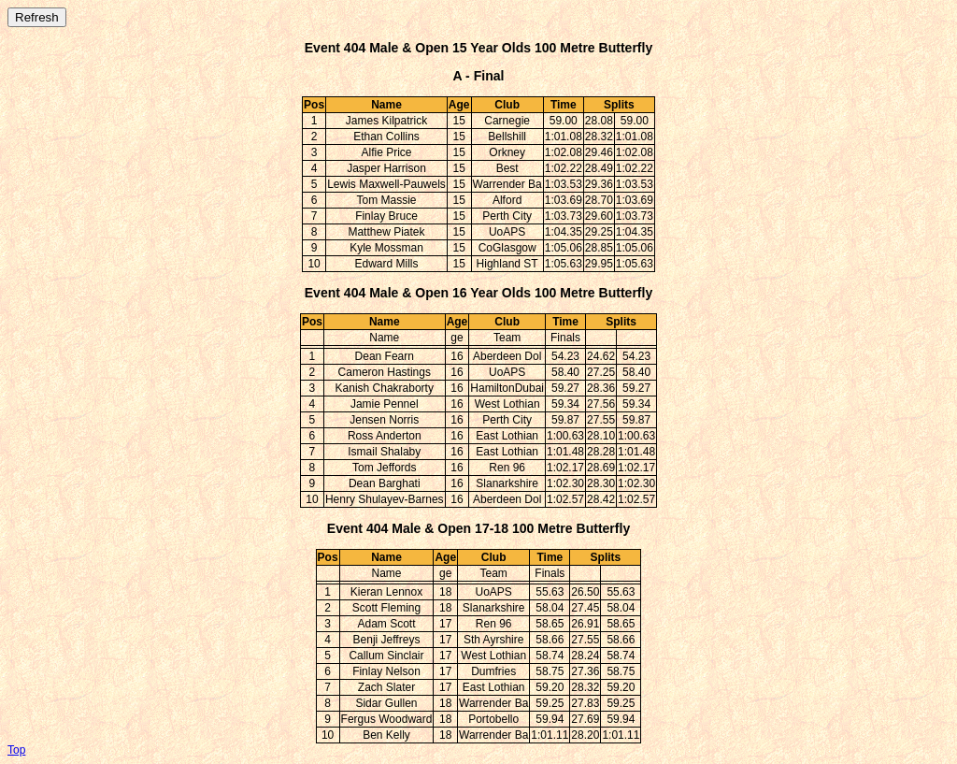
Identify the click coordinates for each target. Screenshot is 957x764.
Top (16, 750)
